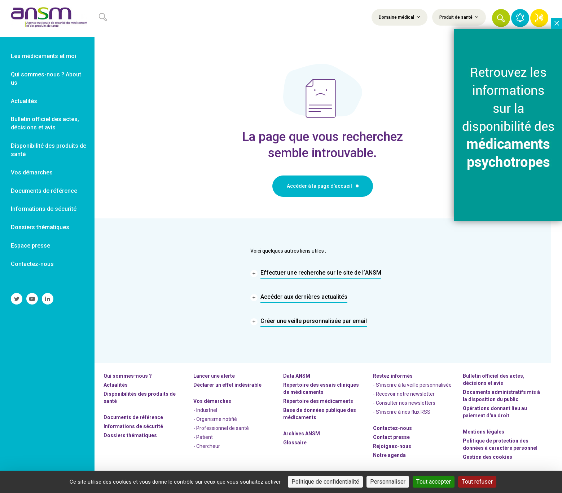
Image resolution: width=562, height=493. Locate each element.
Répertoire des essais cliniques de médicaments (321, 388)
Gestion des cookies (487, 457)
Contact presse (391, 437)
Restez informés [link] (393, 376)
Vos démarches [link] (32, 172)
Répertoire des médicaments (318, 401)
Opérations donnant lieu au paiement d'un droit (495, 411)
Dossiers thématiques (130, 435)
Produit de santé (459, 17)
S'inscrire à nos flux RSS (403, 412)
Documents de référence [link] (44, 190)
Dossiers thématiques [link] (40, 227)
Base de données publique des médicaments (319, 413)
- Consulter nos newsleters (404, 403)
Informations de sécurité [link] (43, 208)
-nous (392, 446)
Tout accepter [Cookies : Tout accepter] (433, 481)
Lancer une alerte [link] (214, 376)
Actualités (116, 385)
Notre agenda (389, 455)
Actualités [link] (24, 101)
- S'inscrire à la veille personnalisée (412, 385)
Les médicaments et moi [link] (43, 56)
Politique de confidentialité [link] (325, 481)
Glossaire (295, 442)
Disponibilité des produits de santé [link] (48, 149)
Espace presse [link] (30, 245)
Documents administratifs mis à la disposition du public (501, 395)
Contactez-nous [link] (32, 264)
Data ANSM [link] (296, 376)
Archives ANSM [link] (301, 433)
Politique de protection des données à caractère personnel (500, 444)
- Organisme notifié (215, 419)
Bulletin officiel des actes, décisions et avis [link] (45, 123)
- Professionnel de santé (221, 428)
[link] (47, 18)
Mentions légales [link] (483, 432)
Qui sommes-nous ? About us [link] (46, 78)
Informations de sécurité (133, 426)
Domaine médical (399, 17)
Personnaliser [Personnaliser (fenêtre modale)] (387, 481)
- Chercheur (206, 446)
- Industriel (205, 410)
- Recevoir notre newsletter (404, 394)
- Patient (203, 437)
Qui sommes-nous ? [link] (128, 376)
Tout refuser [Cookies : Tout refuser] (477, 481)
